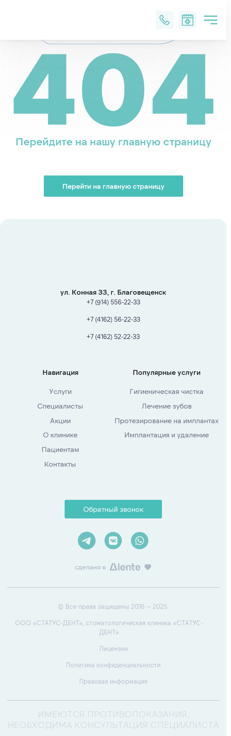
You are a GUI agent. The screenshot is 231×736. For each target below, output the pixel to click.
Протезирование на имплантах (167, 420)
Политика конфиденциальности (113, 665)
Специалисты (60, 405)
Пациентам (60, 449)
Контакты (60, 464)
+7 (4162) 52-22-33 (113, 336)
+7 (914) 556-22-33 (113, 302)
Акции (60, 420)
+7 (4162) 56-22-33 (113, 319)
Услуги (60, 391)
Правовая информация (113, 681)
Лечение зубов (167, 405)
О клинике (60, 434)
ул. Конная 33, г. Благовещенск (113, 292)
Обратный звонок (113, 509)
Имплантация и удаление (166, 434)
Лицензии (113, 648)
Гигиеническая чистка (167, 391)
